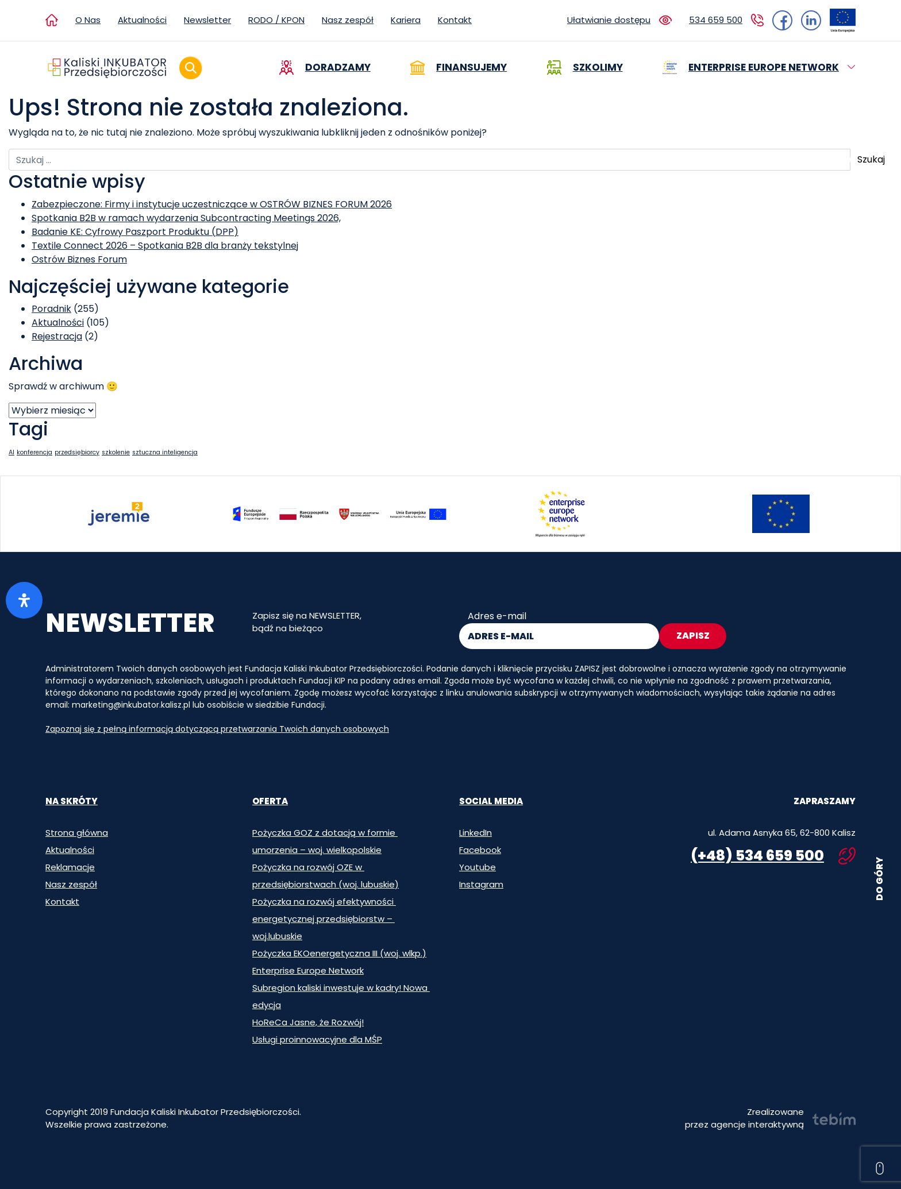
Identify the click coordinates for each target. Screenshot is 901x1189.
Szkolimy (598, 67)
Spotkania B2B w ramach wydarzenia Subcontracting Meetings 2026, (186, 218)
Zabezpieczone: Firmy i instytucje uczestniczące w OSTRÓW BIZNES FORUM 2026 (212, 204)
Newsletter (207, 20)
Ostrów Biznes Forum (79, 259)
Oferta (270, 801)
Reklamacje (70, 867)
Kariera (406, 20)
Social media (491, 801)
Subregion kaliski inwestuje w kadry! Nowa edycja (341, 996)
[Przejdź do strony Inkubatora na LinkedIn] (806, 20)
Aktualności (142, 20)
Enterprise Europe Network (763, 67)
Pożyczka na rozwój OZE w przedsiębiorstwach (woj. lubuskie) (325, 875)
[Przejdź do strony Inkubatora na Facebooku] (782, 20)
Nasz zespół (348, 20)
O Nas (88, 20)
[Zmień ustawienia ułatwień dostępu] (619, 20)
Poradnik (51, 308)
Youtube (477, 867)
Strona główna (76, 833)
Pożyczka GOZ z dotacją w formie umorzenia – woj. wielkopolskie (325, 841)
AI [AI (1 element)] (11, 452)
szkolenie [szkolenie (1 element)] (116, 452)
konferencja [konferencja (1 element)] (34, 452)
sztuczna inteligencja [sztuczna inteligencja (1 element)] (165, 452)
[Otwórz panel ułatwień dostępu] (24, 600)
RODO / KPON (276, 20)
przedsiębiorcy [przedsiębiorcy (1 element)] (77, 452)
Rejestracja (57, 336)
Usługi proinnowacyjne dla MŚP (317, 1039)
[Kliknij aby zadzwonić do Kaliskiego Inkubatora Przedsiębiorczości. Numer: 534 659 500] (726, 20)
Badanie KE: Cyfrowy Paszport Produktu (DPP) (135, 231)
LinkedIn (475, 833)
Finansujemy (471, 67)
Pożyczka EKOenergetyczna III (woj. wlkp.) (339, 953)
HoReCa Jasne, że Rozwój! (308, 1022)
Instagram (481, 884)
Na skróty (71, 801)
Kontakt (455, 20)
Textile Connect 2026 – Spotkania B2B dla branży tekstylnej (165, 245)
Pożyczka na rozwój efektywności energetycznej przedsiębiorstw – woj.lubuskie (324, 918)
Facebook (480, 850)
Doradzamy (338, 67)
